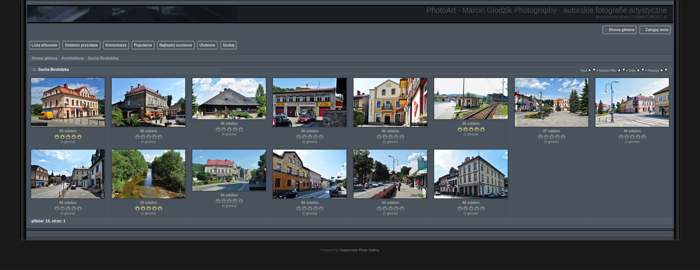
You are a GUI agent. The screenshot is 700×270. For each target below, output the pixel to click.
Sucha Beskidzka (103, 58)
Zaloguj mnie (657, 30)
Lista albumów (44, 45)
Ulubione (207, 45)
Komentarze (116, 45)
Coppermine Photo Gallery (359, 250)
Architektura (72, 58)
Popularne (143, 45)
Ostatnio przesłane (81, 45)
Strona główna (621, 30)
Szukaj (229, 45)
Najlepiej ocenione (175, 45)
